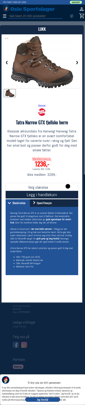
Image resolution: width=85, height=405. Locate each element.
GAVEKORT (76, 2)
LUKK (42, 29)
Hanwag (42, 105)
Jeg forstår (42, 400)
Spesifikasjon (41, 203)
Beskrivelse (15, 203)
